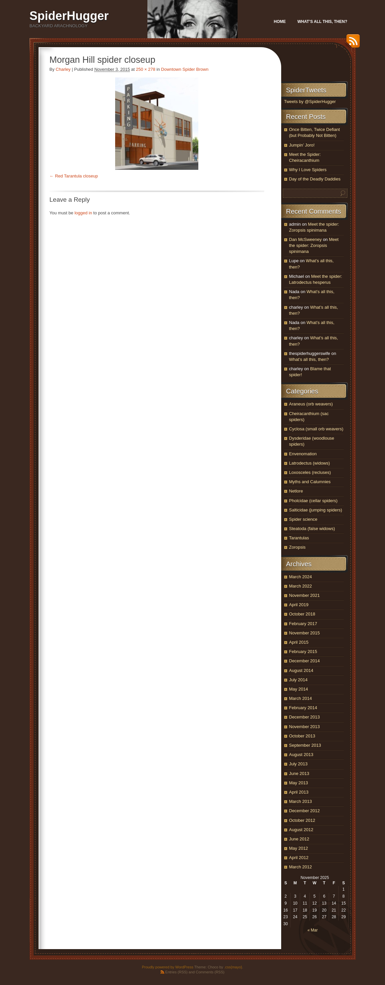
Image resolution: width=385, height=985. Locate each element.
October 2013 (302, 735)
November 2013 (304, 726)
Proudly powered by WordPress (167, 967)
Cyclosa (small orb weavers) (316, 428)
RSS (351, 43)
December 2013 (304, 716)
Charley (63, 69)
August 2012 (301, 829)
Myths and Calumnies (310, 481)
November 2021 (304, 595)
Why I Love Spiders (308, 169)
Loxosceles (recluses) (310, 472)
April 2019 (299, 604)
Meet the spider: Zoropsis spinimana (314, 245)
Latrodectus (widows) (309, 463)
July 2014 (298, 679)
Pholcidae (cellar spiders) (313, 500)
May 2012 (298, 848)
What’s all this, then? (322, 21)
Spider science (303, 519)
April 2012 (299, 857)
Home (280, 21)
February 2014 (303, 707)
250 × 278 (145, 69)
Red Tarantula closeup (76, 175)
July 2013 (298, 763)
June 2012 (299, 838)
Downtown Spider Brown (184, 69)
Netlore (296, 491)
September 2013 (305, 745)
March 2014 (300, 698)
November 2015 (304, 632)
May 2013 (298, 782)
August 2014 (301, 670)
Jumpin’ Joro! (302, 145)
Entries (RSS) (176, 972)
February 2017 (303, 623)
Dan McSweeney (305, 239)
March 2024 (300, 576)
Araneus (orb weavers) (311, 403)
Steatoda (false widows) (312, 528)
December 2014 (304, 660)
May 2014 (298, 689)
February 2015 (303, 651)
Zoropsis (297, 547)
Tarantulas (299, 537)
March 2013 (300, 801)
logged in (83, 212)
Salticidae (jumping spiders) (315, 509)
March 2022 (300, 586)
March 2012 (300, 866)
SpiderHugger (69, 16)
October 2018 (302, 613)
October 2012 (302, 820)
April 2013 (299, 792)
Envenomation (303, 453)
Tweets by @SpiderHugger (310, 101)
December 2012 (304, 810)
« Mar (312, 930)
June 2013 (299, 773)
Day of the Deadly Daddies (315, 178)
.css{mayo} (233, 967)
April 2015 (299, 642)
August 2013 (301, 754)
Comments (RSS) (210, 972)
